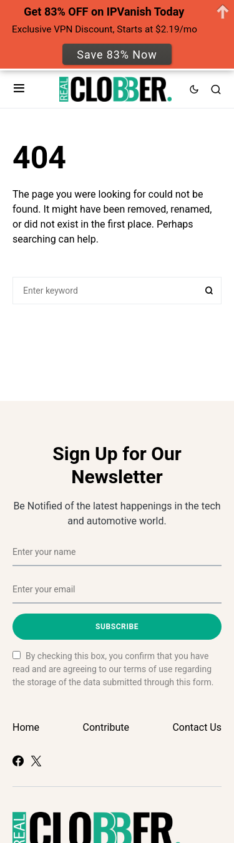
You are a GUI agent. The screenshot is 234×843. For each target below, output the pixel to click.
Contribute (106, 727)
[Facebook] (18, 760)
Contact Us (197, 727)
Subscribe (117, 626)
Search (209, 290)
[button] (19, 89)
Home (25, 727)
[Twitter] (36, 760)
